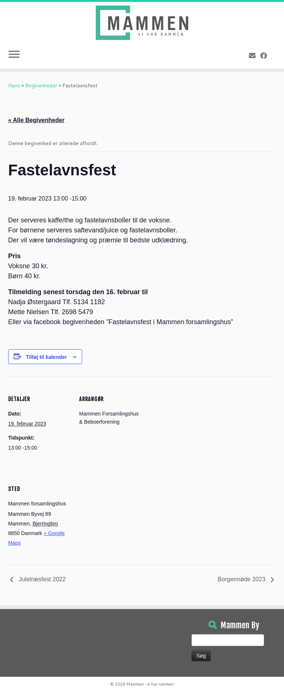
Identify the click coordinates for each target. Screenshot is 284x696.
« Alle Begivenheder (36, 120)
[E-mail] (254, 55)
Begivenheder (41, 85)
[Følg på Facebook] (266, 55)
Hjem (14, 85)
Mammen (135, 684)
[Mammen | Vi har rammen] (142, 23)
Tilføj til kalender (46, 357)
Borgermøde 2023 (242, 579)
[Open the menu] (14, 55)
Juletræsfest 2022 (41, 579)
